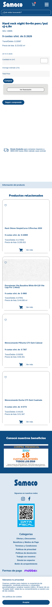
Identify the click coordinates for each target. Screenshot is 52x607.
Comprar (8, 81)
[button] (1, 454)
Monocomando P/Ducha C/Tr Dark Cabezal (23, 343)
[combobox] (26, 12)
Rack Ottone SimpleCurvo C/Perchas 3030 (23, 228)
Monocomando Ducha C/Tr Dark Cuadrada (23, 400)
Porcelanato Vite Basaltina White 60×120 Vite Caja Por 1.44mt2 (24, 286)
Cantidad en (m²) (8, 59)
